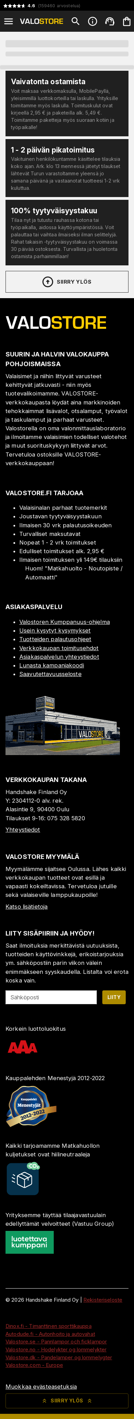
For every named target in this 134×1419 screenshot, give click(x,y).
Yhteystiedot (23, 829)
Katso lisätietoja (27, 906)
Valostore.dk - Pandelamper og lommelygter (59, 1357)
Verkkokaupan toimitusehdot (59, 648)
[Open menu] (8, 21)
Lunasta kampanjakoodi (51, 665)
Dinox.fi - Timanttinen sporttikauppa (49, 1326)
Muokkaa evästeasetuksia (41, 1386)
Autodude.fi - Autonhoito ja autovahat (50, 1334)
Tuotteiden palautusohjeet (55, 639)
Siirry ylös (66, 281)
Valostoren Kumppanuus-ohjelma (64, 621)
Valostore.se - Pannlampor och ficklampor (56, 1341)
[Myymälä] (63, 753)
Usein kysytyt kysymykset (55, 630)
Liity (114, 997)
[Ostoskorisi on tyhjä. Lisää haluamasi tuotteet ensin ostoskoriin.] (127, 21)
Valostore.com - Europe (34, 1365)
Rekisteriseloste (102, 1299)
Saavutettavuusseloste (50, 674)
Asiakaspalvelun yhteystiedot (59, 656)
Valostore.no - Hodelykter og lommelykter (56, 1349)
